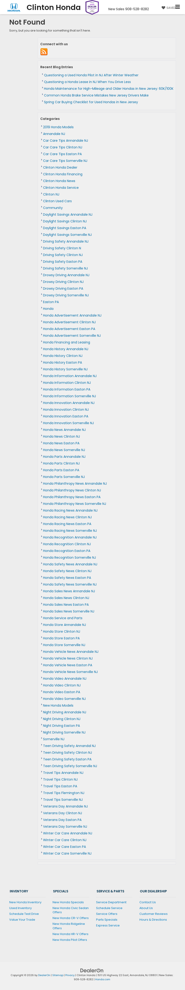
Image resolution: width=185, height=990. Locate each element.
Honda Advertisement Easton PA (69, 329)
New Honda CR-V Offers (71, 918)
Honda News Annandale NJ (64, 429)
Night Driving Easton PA (61, 725)
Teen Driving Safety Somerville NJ (70, 766)
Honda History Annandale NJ (65, 349)
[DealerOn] (92, 970)
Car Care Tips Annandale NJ (65, 140)
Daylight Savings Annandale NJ (67, 214)
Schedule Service (109, 908)
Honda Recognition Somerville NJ (69, 557)
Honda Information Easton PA (66, 389)
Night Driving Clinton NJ (61, 719)
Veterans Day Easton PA (62, 819)
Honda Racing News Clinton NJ (67, 517)
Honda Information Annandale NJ (70, 376)
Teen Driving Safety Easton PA (67, 759)
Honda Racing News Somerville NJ (70, 530)
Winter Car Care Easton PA (64, 846)
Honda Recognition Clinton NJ (67, 544)
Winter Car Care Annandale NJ (67, 833)
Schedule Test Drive (24, 914)
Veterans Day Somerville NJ (65, 826)
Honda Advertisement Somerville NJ (72, 335)
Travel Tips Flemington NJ (63, 793)
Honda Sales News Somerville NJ (68, 611)
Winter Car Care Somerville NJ (67, 853)
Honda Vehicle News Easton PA (67, 665)
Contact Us (147, 902)
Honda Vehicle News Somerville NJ (70, 672)
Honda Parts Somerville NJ (64, 476)
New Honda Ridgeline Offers (69, 926)
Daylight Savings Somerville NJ (67, 234)
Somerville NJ (53, 739)
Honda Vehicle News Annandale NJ (70, 651)
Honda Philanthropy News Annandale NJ (75, 483)
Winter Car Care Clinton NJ (64, 840)
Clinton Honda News (59, 181)
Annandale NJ (54, 133)
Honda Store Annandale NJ (64, 624)
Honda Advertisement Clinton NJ (69, 322)
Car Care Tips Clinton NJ (62, 147)
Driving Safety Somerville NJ (65, 268)
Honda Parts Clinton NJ (61, 463)
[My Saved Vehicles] (167, 7)
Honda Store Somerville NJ (64, 645)
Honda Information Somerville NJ (69, 396)
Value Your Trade (22, 919)
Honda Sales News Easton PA (66, 604)
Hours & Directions (153, 919)
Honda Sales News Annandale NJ (69, 591)
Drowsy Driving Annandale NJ (66, 275)
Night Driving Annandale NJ (64, 712)
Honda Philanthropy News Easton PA (71, 497)
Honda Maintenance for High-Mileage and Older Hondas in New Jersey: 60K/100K (108, 88)
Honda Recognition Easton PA (66, 550)
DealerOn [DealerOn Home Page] (44, 975)
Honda (48, 308)
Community (53, 207)
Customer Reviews (153, 914)
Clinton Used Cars (57, 201)
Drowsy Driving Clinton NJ (63, 281)
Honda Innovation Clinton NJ (66, 409)
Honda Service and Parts (62, 618)
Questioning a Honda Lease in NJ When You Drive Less (87, 82)
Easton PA (51, 302)
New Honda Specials (68, 902)
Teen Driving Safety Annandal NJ (69, 745)
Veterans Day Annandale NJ (65, 806)
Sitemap (57, 975)
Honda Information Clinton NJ (67, 382)
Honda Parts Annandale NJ (64, 456)
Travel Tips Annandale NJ (63, 772)
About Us (146, 908)
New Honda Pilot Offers (70, 940)
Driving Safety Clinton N (62, 248)
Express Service (108, 925)
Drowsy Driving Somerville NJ (66, 295)
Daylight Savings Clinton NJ (65, 221)
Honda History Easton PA (62, 362)
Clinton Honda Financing (62, 174)
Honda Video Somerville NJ (64, 698)
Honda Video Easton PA (61, 692)
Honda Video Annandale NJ (64, 678)
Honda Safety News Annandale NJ (70, 564)
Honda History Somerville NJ (65, 369)
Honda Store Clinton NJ (61, 631)
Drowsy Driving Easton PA (63, 288)
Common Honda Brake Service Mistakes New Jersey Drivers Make (96, 95)
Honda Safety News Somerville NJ (70, 584)
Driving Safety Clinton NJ (63, 255)
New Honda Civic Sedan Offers (71, 910)
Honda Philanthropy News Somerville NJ (74, 503)
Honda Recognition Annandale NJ (70, 537)
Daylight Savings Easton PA (64, 228)
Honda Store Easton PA (61, 638)
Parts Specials (106, 919)
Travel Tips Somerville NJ (63, 799)
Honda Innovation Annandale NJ (68, 402)
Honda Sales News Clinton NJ (66, 598)
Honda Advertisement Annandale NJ (72, 315)
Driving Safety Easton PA (62, 261)
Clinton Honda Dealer (60, 167)
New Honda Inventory (25, 902)
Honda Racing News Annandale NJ (70, 510)
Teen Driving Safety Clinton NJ (67, 752)
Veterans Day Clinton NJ (62, 813)
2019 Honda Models (58, 127)
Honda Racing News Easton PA (67, 524)
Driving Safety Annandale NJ (65, 241)
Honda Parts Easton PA (61, 470)
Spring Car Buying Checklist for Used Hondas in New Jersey (91, 102)
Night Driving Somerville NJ (64, 732)
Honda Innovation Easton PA (65, 416)
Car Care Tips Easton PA (62, 154)
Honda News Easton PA (61, 443)
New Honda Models (58, 705)
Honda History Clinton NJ (62, 355)
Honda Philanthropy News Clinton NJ (72, 490)
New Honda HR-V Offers (70, 934)
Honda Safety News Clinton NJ (67, 571)
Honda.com (102, 979)
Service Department (111, 902)
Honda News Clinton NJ (61, 436)
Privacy (70, 975)
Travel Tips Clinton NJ (60, 779)
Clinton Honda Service (61, 187)
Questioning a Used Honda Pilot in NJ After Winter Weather (91, 75)
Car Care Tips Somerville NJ (65, 160)
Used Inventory (20, 908)
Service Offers (106, 914)
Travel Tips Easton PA (60, 786)
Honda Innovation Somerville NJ (68, 423)
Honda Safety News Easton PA (67, 577)
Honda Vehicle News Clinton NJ (68, 658)
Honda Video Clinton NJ (62, 685)
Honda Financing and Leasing (66, 342)
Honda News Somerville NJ (64, 450)
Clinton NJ (51, 194)
